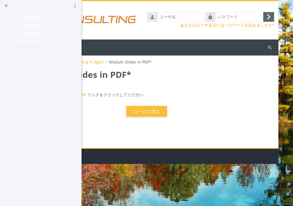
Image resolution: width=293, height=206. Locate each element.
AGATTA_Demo (101, 62)
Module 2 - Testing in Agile (146, 62)
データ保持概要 (101, 198)
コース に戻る (180, 111)
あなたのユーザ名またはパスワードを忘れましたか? (227, 25)
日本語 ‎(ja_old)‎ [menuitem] (120, 47)
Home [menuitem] (95, 47)
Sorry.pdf (146, 94)
